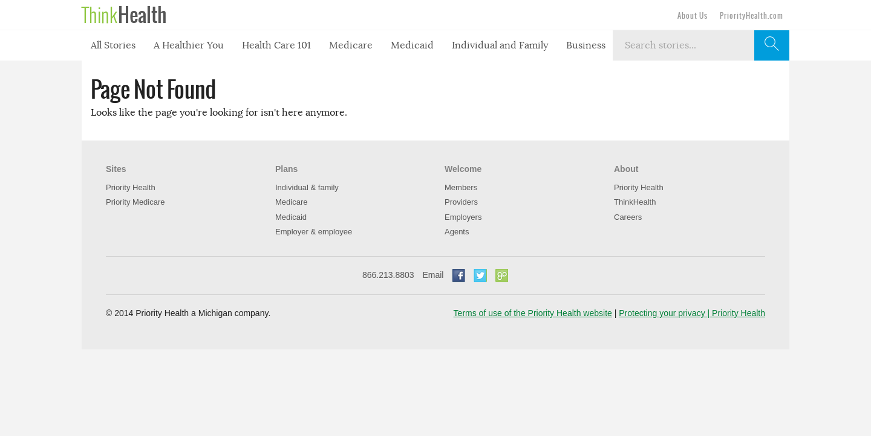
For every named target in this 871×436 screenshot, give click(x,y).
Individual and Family (500, 45)
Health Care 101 (276, 45)
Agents (457, 231)
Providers (461, 201)
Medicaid (412, 45)
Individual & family (307, 187)
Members (461, 187)
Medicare (351, 45)
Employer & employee (313, 231)
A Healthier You (189, 45)
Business (585, 45)
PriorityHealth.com (751, 15)
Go (502, 275)
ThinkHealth (635, 201)
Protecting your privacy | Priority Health (692, 313)
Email (432, 275)
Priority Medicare (135, 201)
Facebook (458, 275)
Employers (463, 217)
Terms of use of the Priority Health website (533, 313)
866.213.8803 (388, 275)
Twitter (480, 275)
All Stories (113, 45)
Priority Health (130, 187)
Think (124, 15)
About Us (692, 15)
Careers (628, 217)
